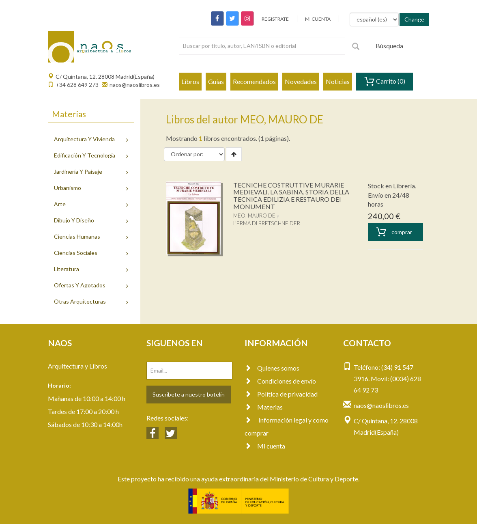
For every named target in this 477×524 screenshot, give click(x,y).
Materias (264, 407)
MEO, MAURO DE (254, 215)
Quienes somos (272, 368)
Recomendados (254, 81)
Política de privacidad (281, 394)
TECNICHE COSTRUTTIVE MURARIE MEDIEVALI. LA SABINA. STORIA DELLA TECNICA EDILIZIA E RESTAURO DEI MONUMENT (291, 195)
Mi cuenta (265, 446)
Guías (216, 81)
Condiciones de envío (280, 381)
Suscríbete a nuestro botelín (189, 394)
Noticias (338, 81)
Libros (190, 81)
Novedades (301, 81)
